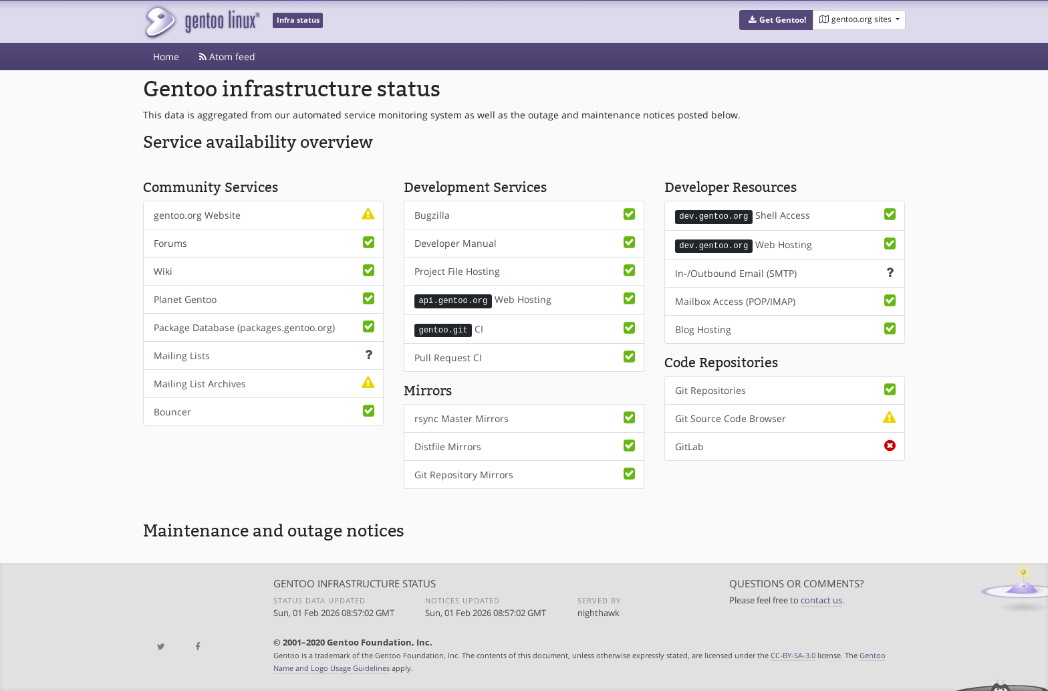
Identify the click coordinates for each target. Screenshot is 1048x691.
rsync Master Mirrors (526, 416)
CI (526, 328)
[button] (776, 20)
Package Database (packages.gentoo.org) (265, 327)
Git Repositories (786, 388)
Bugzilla (526, 214)
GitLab (786, 445)
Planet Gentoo (265, 299)
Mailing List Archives (265, 383)
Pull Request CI (526, 356)
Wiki (265, 271)
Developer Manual (526, 243)
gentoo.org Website (265, 214)
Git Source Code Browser (786, 416)
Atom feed (227, 56)
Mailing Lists (265, 355)
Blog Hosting (786, 327)
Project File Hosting (526, 271)
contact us (821, 599)
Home (166, 56)
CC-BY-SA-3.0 (793, 654)
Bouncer (265, 411)
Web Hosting (526, 300)
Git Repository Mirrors (526, 473)
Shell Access (786, 215)
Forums (265, 243)
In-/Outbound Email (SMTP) (786, 271)
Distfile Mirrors (526, 445)
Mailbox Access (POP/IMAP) (786, 299)
